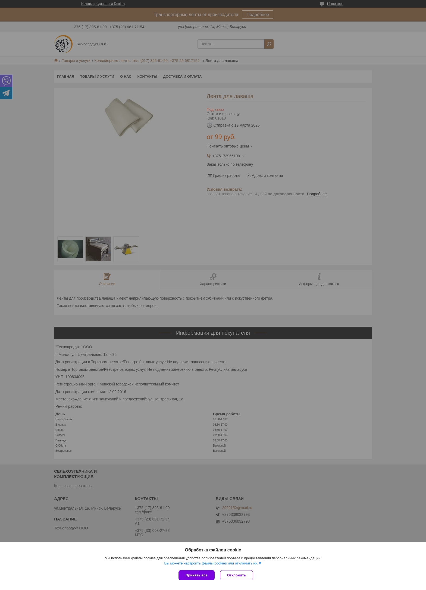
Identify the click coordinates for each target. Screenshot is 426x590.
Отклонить (236, 575)
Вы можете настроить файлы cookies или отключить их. (211, 563)
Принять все (197, 575)
